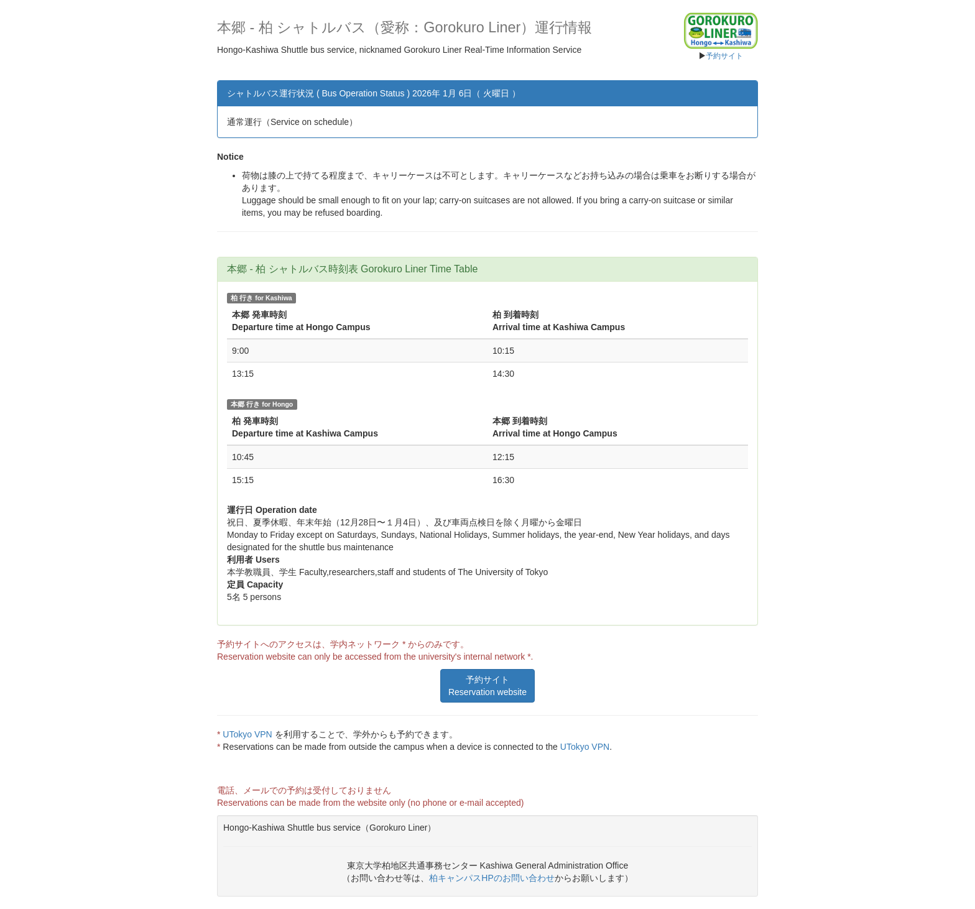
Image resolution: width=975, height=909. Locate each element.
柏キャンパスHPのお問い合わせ (491, 878)
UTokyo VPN (247, 734)
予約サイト (724, 56)
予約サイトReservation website (487, 686)
